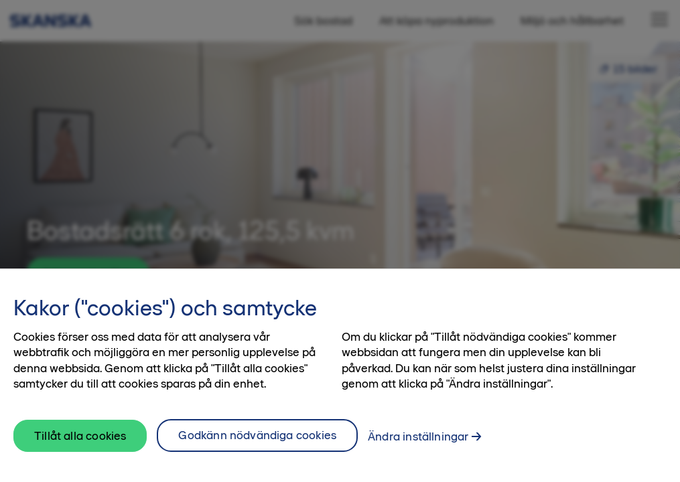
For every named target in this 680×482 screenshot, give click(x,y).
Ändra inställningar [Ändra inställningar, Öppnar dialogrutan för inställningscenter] (418, 445)
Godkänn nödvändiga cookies (257, 443)
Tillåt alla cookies (80, 444)
